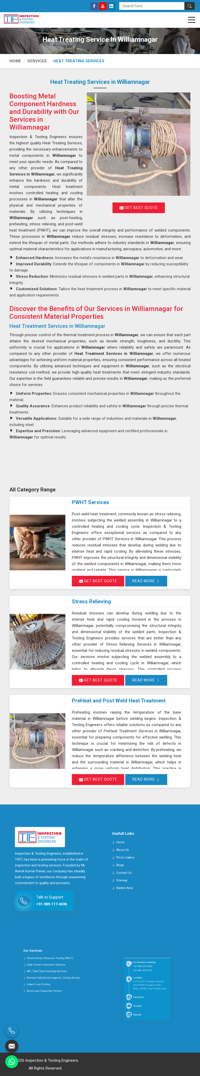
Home (15, 61)
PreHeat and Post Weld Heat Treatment (119, 701)
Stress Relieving (91, 601)
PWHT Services (90, 502)
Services (37, 61)
